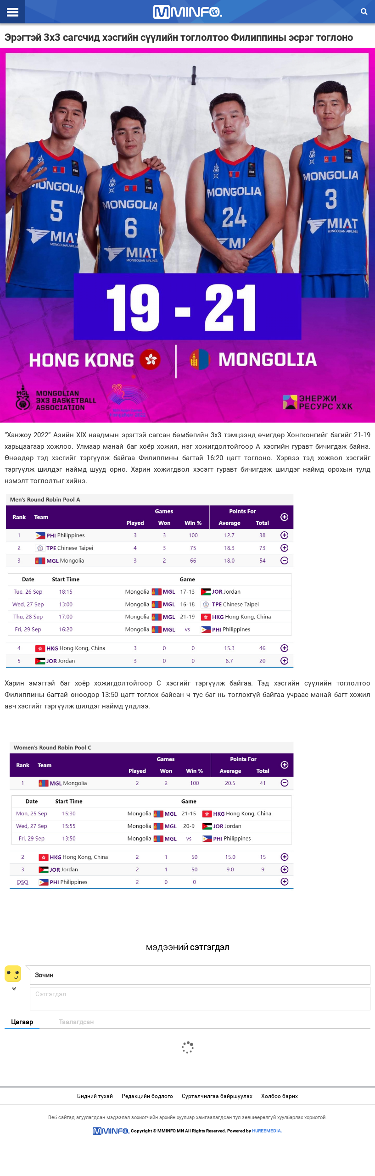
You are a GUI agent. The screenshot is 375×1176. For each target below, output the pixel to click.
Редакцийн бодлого (147, 1096)
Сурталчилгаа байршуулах (217, 1096)
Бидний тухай (95, 1096)
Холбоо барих (279, 1096)
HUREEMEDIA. (267, 1130)
